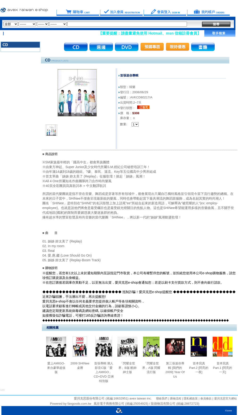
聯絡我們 (161, 398)
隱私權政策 (190, 398)
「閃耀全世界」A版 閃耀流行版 (151, 368)
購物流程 (175, 398)
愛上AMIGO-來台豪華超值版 (56, 368)
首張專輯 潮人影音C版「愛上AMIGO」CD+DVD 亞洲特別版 (104, 372)
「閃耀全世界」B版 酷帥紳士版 (127, 368)
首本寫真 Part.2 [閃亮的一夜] (199, 368)
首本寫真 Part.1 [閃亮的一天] (222, 368)
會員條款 (205, 398)
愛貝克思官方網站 (225, 398)
